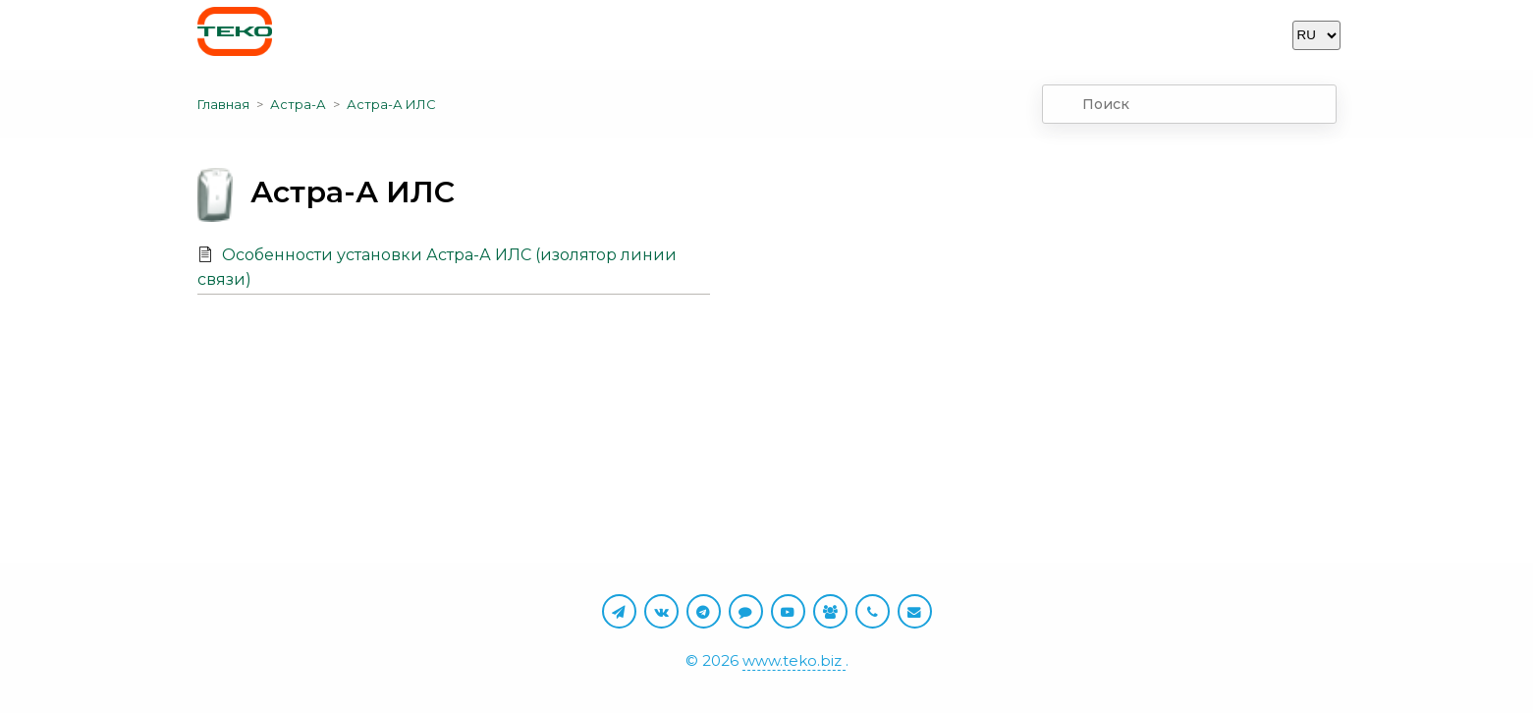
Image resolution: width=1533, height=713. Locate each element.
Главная (223, 104)
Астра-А (298, 104)
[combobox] (1189, 104)
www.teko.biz (794, 660)
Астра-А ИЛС (391, 104)
